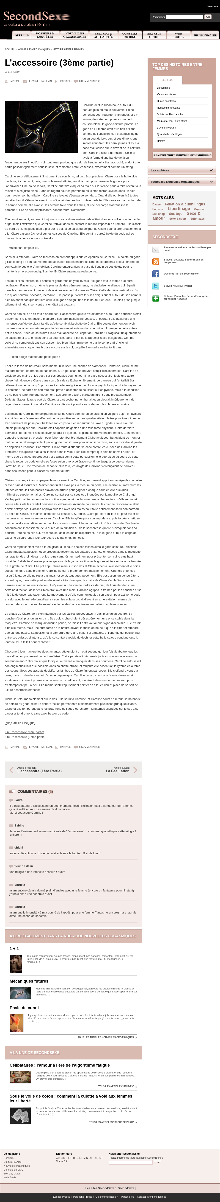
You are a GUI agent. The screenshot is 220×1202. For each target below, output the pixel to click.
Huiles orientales (166, 101)
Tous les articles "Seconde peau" (111, 1122)
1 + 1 (14, 948)
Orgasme (199, 209)
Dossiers (9, 1158)
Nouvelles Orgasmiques (74, 35)
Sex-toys (175, 214)
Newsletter (213, 6)
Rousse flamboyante (168, 107)
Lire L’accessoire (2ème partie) (25, 737)
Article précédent (43, 769)
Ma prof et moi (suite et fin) (172, 121)
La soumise (163, 87)
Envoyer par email (41, 81)
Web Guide (179, 35)
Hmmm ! (162, 141)
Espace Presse (61, 1196)
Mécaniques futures (29, 981)
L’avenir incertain (166, 127)
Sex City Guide (155, 35)
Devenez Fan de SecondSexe (181, 273)
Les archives (160, 170)
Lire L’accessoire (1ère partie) (24, 732)
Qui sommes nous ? (107, 1196)
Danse (156, 204)
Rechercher (158, 17)
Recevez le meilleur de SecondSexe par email (187, 249)
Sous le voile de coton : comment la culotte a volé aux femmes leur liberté (71, 1098)
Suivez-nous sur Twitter (178, 285)
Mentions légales (156, 1196)
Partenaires (127, 1196)
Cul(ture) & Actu (13, 1161)
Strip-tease (197, 218)
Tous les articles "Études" (116, 1086)
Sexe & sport (177, 218)
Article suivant (103, 769)
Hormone (157, 209)
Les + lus (167, 80)
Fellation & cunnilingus (185, 204)
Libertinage (179, 208)
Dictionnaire (205, 35)
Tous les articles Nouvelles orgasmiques (106, 1037)
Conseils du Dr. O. (14, 1169)
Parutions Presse (82, 1196)
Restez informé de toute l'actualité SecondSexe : (136, 1157)
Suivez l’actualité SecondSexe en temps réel (184, 261)
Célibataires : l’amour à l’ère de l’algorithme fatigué (60, 1065)
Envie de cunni (24, 1008)
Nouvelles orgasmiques (34, 49)
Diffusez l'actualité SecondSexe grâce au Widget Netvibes (186, 297)
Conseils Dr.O (130, 35)
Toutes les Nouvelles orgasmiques (175, 181)
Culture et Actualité (103, 35)
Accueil (19, 35)
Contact (141, 1196)
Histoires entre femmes (68, 49)
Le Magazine (12, 1153)
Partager (66, 81)
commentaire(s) (90, 81)
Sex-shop (158, 214)
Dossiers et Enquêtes (45, 35)
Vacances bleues (166, 94)
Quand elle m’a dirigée (169, 134)
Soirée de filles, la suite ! (170, 114)
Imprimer (15, 81)
